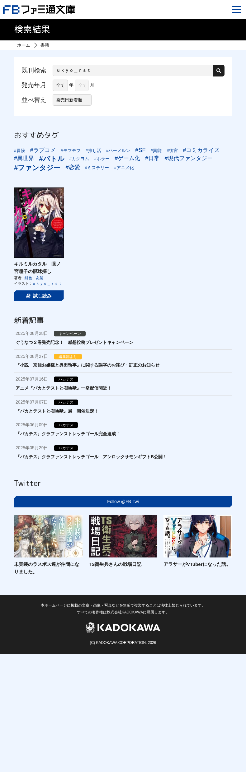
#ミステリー (97, 167)
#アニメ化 (124, 167)
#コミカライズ (201, 150)
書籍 (44, 45)
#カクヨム (79, 158)
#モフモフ (71, 150)
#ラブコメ (43, 150)
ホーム (23, 45)
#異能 (156, 150)
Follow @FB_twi (123, 501)
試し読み (39, 295)
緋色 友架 (34, 278)
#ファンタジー (37, 168)
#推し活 (93, 150)
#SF (140, 150)
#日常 (152, 158)
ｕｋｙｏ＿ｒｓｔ (47, 283)
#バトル (51, 159)
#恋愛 (72, 167)
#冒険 (19, 150)
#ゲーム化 (127, 158)
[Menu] (236, 9)
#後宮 (172, 150)
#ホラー (102, 158)
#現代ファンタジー (188, 158)
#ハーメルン (118, 150)
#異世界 (24, 158)
